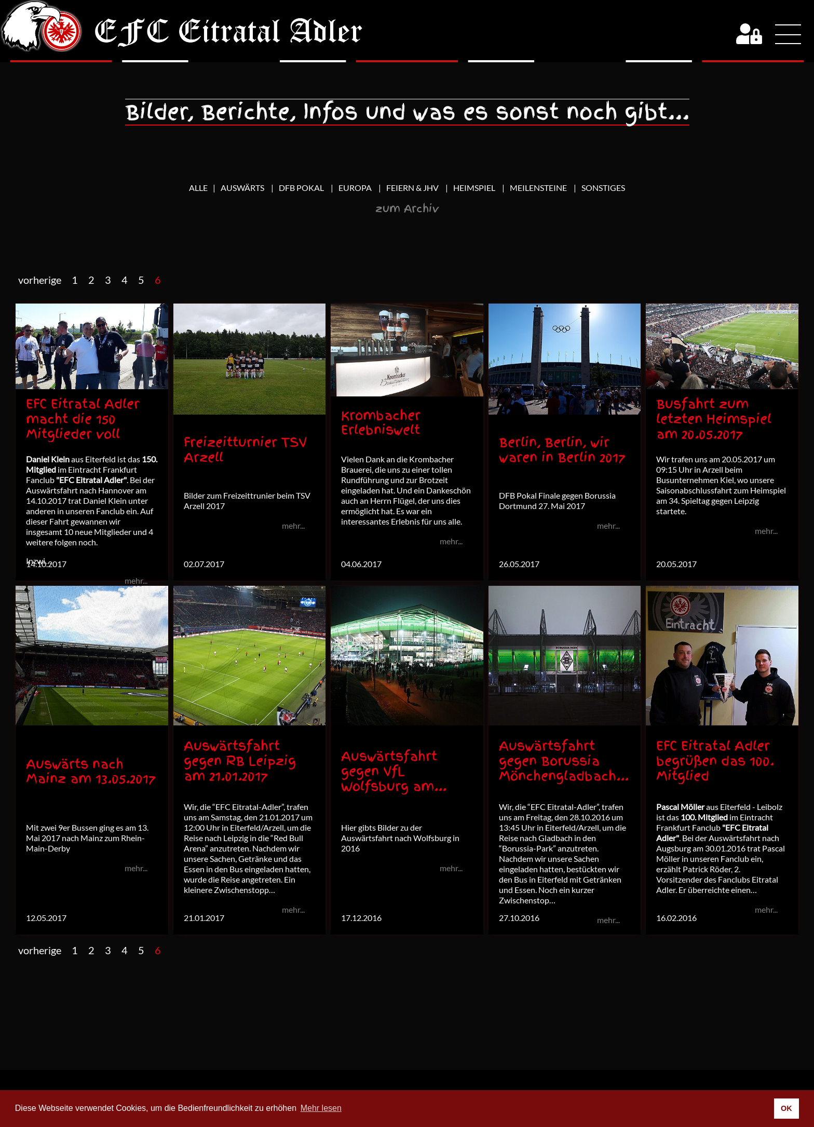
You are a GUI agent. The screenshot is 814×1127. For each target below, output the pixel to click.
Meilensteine (539, 188)
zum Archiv (407, 208)
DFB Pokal (302, 188)
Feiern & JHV (413, 188)
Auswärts (243, 188)
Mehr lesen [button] (321, 1108)
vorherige (39, 279)
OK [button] (786, 1108)
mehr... (136, 580)
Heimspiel (475, 188)
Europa (355, 188)
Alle (198, 188)
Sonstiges (603, 188)
